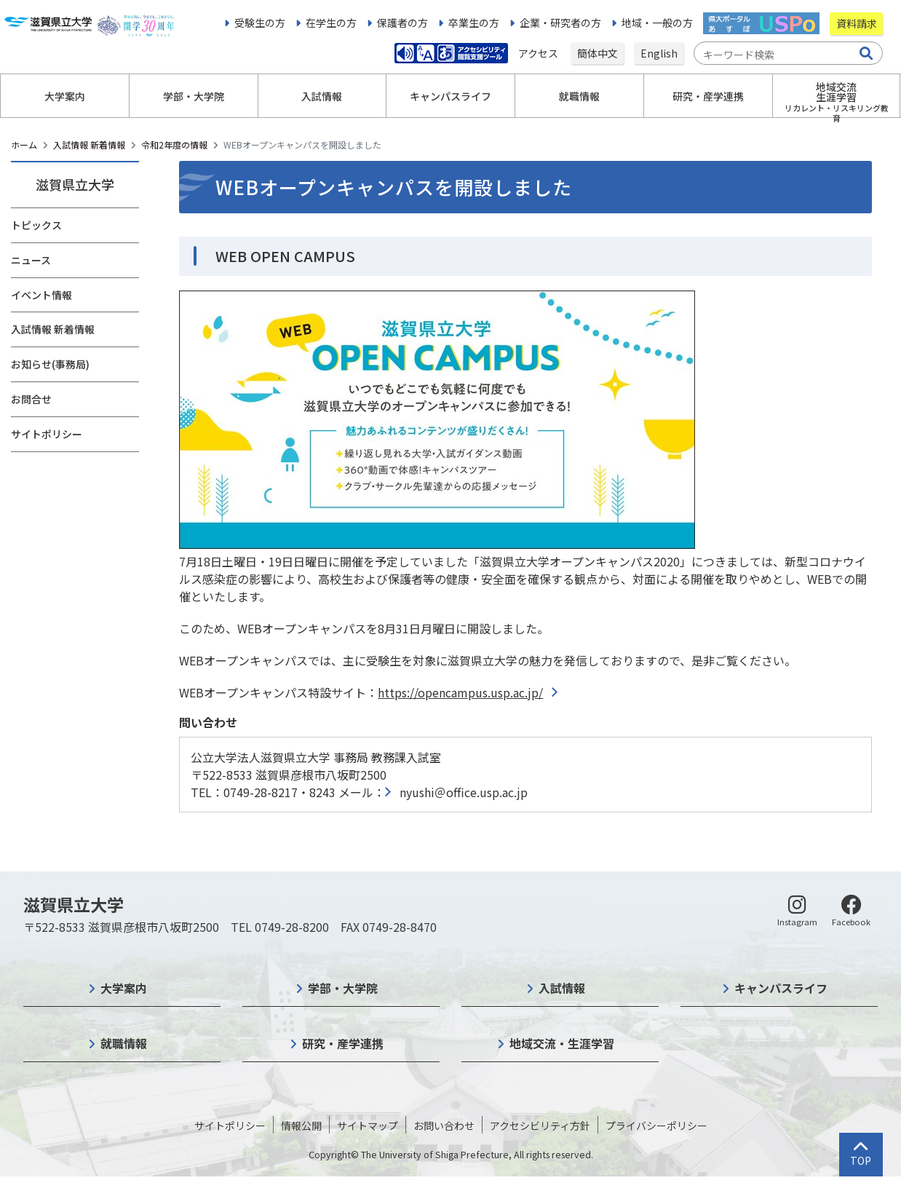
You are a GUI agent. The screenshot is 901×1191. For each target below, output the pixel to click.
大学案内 (123, 988)
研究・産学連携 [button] (708, 96)
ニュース (31, 260)
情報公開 (301, 1125)
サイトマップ (367, 1125)
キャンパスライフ (780, 988)
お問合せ (31, 399)
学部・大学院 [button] (193, 96)
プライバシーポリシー (656, 1125)
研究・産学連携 (343, 1043)
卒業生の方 (473, 22)
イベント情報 (41, 295)
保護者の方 (402, 22)
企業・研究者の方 (560, 22)
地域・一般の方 (657, 22)
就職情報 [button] (579, 96)
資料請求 (856, 23)
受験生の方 (259, 22)
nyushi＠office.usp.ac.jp (464, 792)
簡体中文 (597, 53)
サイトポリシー (46, 434)
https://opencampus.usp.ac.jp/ (460, 692)
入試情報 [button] (321, 96)
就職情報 (123, 1043)
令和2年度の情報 (174, 144)
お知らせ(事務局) (50, 364)
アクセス (539, 53)
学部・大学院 (343, 988)
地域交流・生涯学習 (561, 1043)
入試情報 (562, 988)
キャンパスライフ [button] (450, 96)
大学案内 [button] (64, 96)
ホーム (24, 144)
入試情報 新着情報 (89, 144)
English (659, 53)
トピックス (36, 225)
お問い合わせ (444, 1125)
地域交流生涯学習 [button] (837, 98)
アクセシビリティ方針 (540, 1125)
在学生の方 (331, 22)
